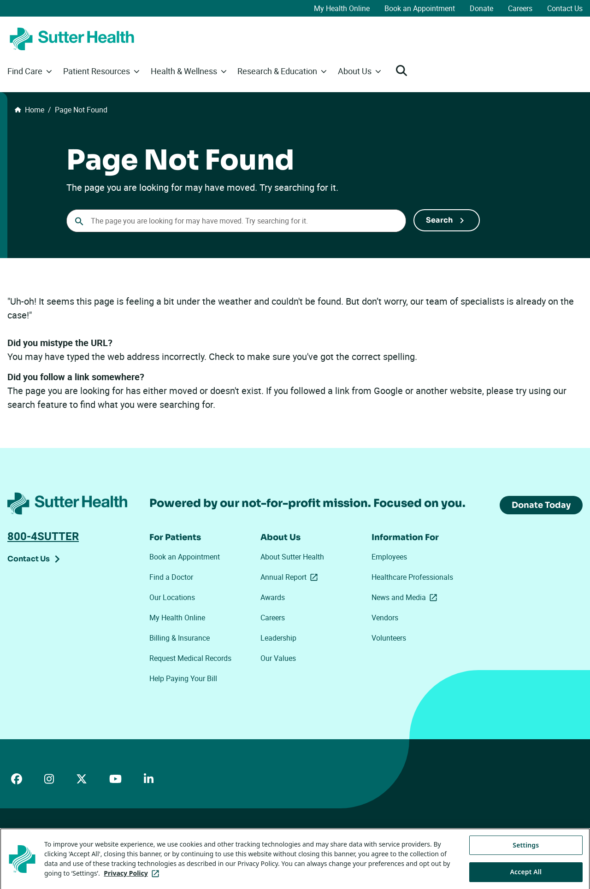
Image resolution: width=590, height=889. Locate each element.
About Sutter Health (292, 557)
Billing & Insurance (179, 638)
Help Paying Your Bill (183, 678)
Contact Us (565, 8)
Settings (526, 854)
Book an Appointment (419, 8)
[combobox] (236, 221)
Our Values (278, 658)
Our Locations (172, 597)
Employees (389, 557)
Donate (481, 8)
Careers (520, 8)
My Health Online (342, 8)
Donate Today (541, 505)
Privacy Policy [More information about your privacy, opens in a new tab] (133, 883)
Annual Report (290, 577)
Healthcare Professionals (412, 577)
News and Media (406, 597)
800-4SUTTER (43, 536)
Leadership (278, 638)
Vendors (385, 617)
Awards (272, 597)
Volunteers (389, 638)
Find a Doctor (171, 577)
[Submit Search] (446, 220)
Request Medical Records (190, 658)
